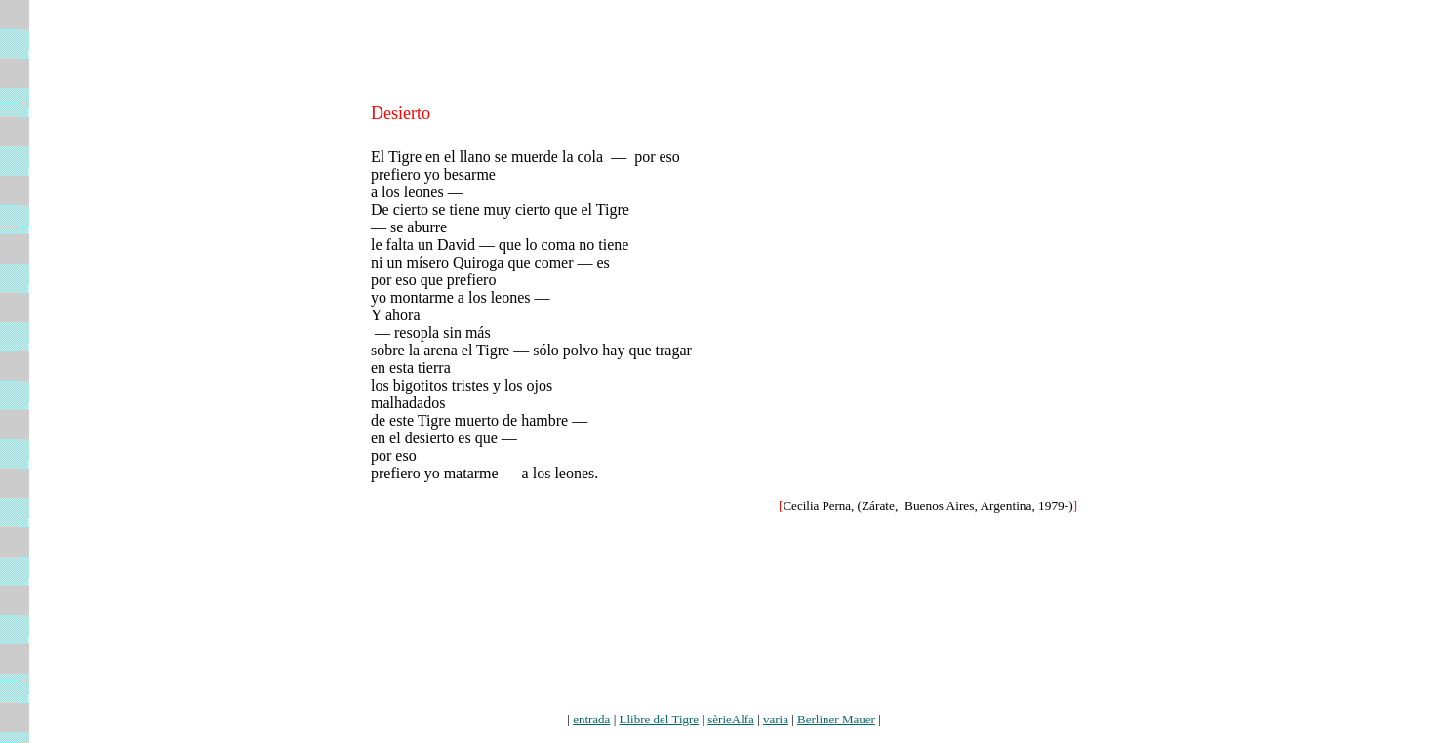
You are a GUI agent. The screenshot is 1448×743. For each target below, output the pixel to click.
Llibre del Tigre (660, 719)
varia (775, 719)
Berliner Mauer (836, 719)
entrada (591, 719)
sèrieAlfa (730, 719)
